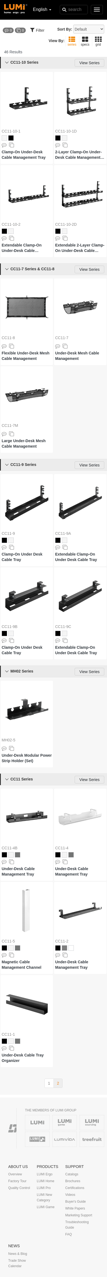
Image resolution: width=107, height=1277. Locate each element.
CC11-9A (63, 533)
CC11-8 (8, 338)
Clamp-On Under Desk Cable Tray (22, 557)
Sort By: (64, 29)
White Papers (75, 1208)
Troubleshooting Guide (77, 1224)
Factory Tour (17, 1181)
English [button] (42, 9)
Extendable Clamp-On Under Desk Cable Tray (76, 557)
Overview (15, 1174)
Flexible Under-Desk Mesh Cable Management (25, 356)
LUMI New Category (44, 1197)
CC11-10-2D (66, 224)
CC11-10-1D (66, 131)
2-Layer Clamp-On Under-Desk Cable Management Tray (78, 155)
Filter (37, 30)
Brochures (72, 1181)
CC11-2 (61, 941)
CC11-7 (61, 338)
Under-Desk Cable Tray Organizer (23, 1058)
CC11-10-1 (11, 131)
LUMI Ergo (44, 1174)
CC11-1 (8, 1034)
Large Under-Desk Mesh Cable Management (24, 443)
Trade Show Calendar (17, 1263)
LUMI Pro (44, 1188)
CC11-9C (63, 626)
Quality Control (19, 1188)
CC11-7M (10, 425)
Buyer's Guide (75, 1201)
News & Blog (17, 1254)
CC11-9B (10, 626)
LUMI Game (46, 1207)
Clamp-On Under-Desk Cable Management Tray (24, 155)
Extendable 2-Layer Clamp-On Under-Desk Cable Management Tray (80, 248)
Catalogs (71, 1174)
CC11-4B (10, 848)
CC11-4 (61, 848)
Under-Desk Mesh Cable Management (77, 356)
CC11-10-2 (11, 224)
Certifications (74, 1188)
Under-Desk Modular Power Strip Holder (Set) (27, 758)
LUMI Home (45, 1181)
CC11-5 (8, 941)
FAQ (68, 1234)
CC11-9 (8, 533)
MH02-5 (8, 740)
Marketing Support (78, 1215)
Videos (70, 1195)
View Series (89, 63)
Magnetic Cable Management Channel (21, 965)
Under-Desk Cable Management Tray (18, 871)
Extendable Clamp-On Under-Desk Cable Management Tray (21, 248)
